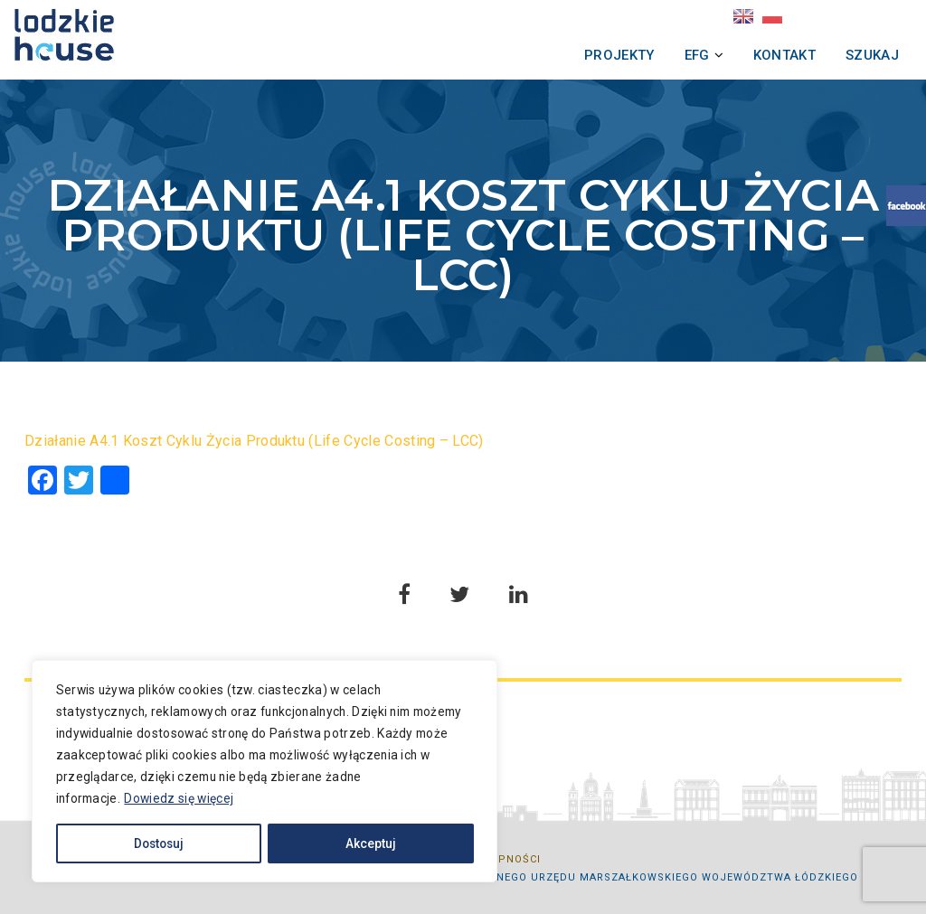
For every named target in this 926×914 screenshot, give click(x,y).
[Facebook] (42, 482)
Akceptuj (324, 839)
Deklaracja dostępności (463, 859)
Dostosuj (147, 839)
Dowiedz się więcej (188, 794)
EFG (672, 55)
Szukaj (847, 55)
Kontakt (760, 55)
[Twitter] (79, 482)
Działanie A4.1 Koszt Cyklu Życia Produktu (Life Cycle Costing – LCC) (254, 440)
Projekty (595, 55)
